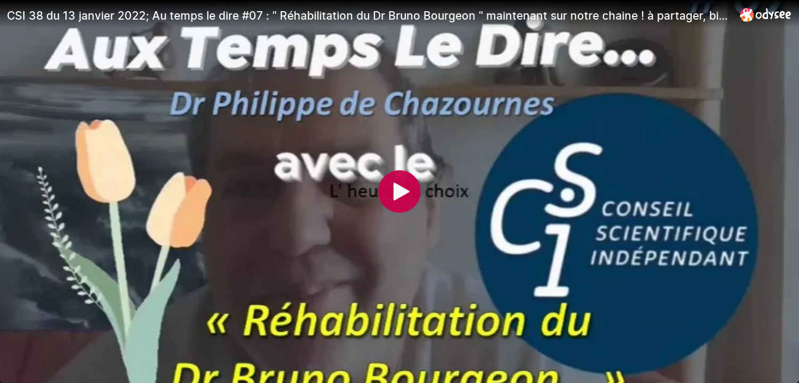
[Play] (399, 191)
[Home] (766, 14)
